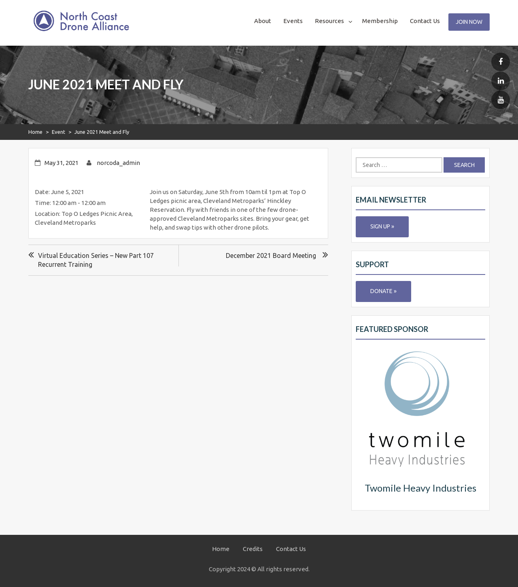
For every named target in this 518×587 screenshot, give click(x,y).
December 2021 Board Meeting (271, 255)
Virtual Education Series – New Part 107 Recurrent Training (96, 260)
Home (35, 132)
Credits (253, 548)
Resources (329, 20)
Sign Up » (382, 226)
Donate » (383, 291)
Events (293, 20)
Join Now (469, 22)
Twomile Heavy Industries (420, 488)
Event (58, 132)
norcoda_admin (118, 162)
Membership (380, 20)
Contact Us (425, 20)
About (262, 20)
